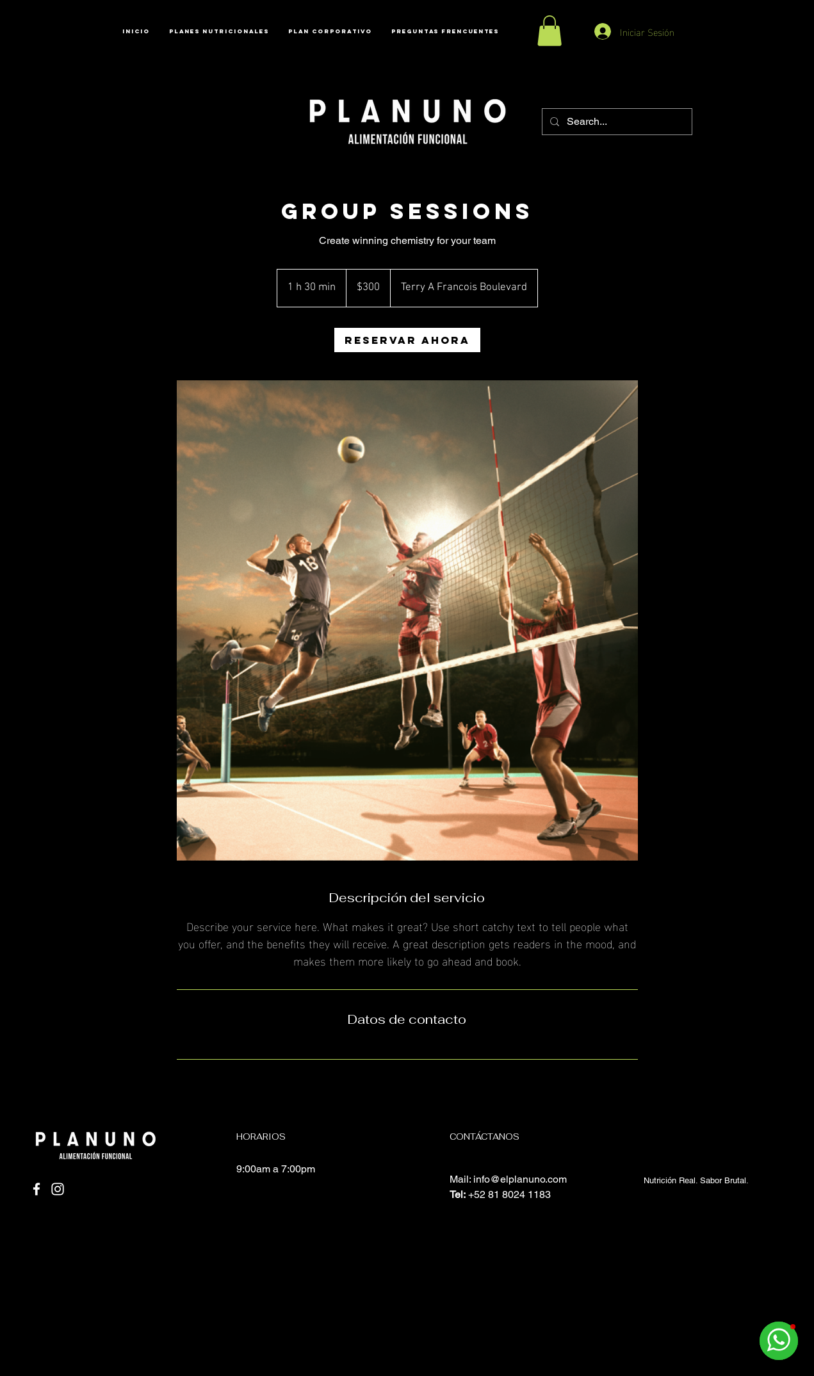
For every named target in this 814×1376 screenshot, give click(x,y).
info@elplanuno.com (520, 1179)
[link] (407, 340)
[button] (549, 30)
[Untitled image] (407, 620)
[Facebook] (36, 1189)
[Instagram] (57, 1189)
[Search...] (616, 121)
